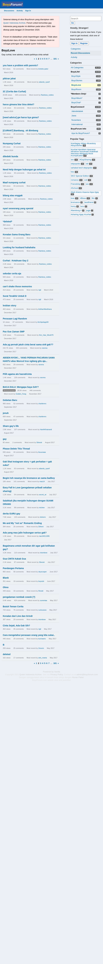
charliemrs (42, 403)
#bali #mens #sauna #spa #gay (85, 193)
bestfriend (90, 202)
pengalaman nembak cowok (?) (19, 597)
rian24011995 (44, 536)
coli (87, 180)
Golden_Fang (21, 394)
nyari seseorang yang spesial (18, 208)
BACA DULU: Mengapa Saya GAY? (21, 387)
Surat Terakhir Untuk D (14, 296)
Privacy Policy (56, 674)
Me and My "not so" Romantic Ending (22, 523)
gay (5, 439)
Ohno (6, 587)
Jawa (73, 115)
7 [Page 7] (48, 59)
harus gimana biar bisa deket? (18, 104)
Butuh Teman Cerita (13, 606)
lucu (84, 206)
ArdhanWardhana (45, 309)
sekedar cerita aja (12, 273)
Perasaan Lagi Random (15, 318)
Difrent (40, 527)
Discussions (9, 11)
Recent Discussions (80, 53)
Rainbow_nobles (47, 95)
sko (74, 159)
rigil (39, 290)
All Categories (77, 67)
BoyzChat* (76, 102)
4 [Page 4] (42, 59)
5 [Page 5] (44, 59)
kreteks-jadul (43, 69)
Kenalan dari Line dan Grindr (18, 616)
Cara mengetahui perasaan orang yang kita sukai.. (29, 635)
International (77, 124)
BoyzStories (76, 80)
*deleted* (7, 221)
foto (74, 172)
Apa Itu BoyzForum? (80, 133)
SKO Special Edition (82, 176)
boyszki (41, 581)
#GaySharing (87, 159)
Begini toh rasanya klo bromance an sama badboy (29, 478)
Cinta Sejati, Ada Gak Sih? (16, 625)
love (74, 198)
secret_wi (42, 495)
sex (89, 184)
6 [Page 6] (46, 59)
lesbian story (9, 305)
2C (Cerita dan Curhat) (14, 91)
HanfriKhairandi (46, 429)
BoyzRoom (76, 89)
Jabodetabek (77, 111)
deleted (6, 654)
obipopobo (77, 164)
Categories (76, 49)
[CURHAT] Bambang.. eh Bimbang (20, 130)
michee (42, 507)
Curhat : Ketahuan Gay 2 (15, 260)
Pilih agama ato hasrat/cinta (17, 374)
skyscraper (42, 572)
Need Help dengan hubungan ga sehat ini (24, 169)
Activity (20, 11)
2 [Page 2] (38, 59)
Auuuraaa (42, 452)
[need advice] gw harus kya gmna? (21, 117)
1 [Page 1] (36, 59)
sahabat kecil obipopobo (83, 168)
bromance (77, 202)
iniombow (43, 553)
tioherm (43, 517)
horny (75, 206)
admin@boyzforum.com (87, 674)
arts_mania (42, 658)
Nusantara (76, 120)
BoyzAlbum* (76, 98)
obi (89, 164)
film (95, 198)
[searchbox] (85, 18)
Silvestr (39, 442)
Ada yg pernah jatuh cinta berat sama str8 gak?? (28, 344)
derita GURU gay (11, 513)
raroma (44, 348)
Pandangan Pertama (13, 568)
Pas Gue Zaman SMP (13, 331)
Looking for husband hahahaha (19, 247)
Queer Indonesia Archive (14, 23)
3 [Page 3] (40, 59)
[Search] (72, 23)
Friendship (77, 184)
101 (55, 59)
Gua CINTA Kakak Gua (14, 558)
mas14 (42, 481)
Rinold (40, 591)
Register (84, 43)
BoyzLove (76, 85)
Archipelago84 (43, 322)
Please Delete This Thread (16, 448)
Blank (6, 578)
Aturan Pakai (78, 677)
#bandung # (77, 210)
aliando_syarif (44, 82)
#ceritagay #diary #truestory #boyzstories (83, 144)
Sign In (28, 11)
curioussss (42, 610)
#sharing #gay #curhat (82, 214)
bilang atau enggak (13, 195)
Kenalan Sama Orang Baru (16, 234)
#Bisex (85, 198)
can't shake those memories (17, 286)
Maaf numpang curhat (14, 182)
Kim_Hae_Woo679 (46, 335)
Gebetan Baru (10, 400)
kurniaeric (42, 639)
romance (76, 180)
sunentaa (43, 600)
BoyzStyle (75, 76)
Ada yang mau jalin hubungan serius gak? (25, 532)
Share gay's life (11, 426)
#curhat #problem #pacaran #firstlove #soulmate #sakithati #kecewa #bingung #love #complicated (84, 152)
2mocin (41, 648)
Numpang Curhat (12, 143)
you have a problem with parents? (20, 65)
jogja (89, 210)
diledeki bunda (10, 156)
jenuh (6, 413)
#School (76, 188)
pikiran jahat (9, 78)
